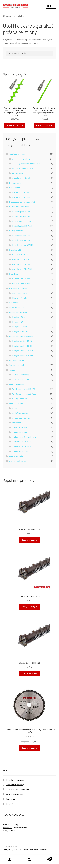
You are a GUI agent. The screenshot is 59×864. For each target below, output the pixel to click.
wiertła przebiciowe (17, 461)
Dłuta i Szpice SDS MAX (21, 221)
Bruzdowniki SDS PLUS (21, 197)
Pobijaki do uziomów (18, 312)
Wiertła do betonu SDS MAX (23, 389)
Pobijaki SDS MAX (19, 326)
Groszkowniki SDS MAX (21, 264)
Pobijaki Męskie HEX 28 (22, 341)
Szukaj (29, 860)
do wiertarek (17, 173)
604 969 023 (7, 827)
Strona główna (11, 16)
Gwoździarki (14, 274)
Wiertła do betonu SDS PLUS (24, 394)
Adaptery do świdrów (21, 159)
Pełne (14, 408)
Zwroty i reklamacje (14, 794)
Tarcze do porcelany (20, 374)
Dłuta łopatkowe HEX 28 (22, 235)
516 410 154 (7, 824)
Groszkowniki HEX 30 (21, 259)
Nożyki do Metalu (19, 298)
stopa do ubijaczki (16, 360)
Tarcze (12, 370)
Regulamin (10, 799)
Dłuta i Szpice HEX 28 (21, 211)
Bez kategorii (15, 183)
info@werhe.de (9, 830)
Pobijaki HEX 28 (18, 317)
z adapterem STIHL (20, 451)
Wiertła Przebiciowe (20, 398)
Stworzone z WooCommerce (35, 849)
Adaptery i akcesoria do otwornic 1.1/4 (28, 163)
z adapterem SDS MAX (21, 442)
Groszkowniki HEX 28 (21, 254)
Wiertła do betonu (16, 384)
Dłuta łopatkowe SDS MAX (23, 245)
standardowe (17, 422)
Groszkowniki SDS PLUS (22, 269)
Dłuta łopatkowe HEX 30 (22, 240)
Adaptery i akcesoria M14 (22, 168)
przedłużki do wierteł (21, 178)
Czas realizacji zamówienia (17, 789)
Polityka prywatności (15, 780)
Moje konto (10, 860)
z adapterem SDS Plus (21, 446)
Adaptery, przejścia (17, 154)
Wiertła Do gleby (16, 403)
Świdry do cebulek (16, 365)
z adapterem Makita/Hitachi (24, 437)
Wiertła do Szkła (16, 456)
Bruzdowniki (14, 187)
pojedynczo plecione (21, 418)
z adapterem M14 (19, 432)
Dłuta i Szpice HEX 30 (21, 216)
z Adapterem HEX (19, 427)
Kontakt (9, 804)
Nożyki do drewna (19, 293)
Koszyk (45, 858)
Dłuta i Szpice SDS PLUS (22, 226)
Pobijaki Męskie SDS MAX (22, 350)
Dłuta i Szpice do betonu (19, 206)
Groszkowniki (15, 250)
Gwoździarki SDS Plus (21, 283)
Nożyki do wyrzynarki (18, 288)
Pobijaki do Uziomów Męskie (21, 336)
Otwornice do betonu (18, 307)
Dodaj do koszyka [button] (15, 125)
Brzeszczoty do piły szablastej (22, 202)
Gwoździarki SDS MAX (21, 278)
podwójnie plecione (20, 413)
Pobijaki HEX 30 (18, 322)
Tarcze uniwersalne (20, 379)
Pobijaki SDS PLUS (20, 331)
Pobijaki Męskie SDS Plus (22, 355)
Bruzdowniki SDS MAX (21, 192)
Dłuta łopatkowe (16, 230)
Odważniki (13, 302)
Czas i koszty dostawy (15, 784)
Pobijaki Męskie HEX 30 (22, 346)
